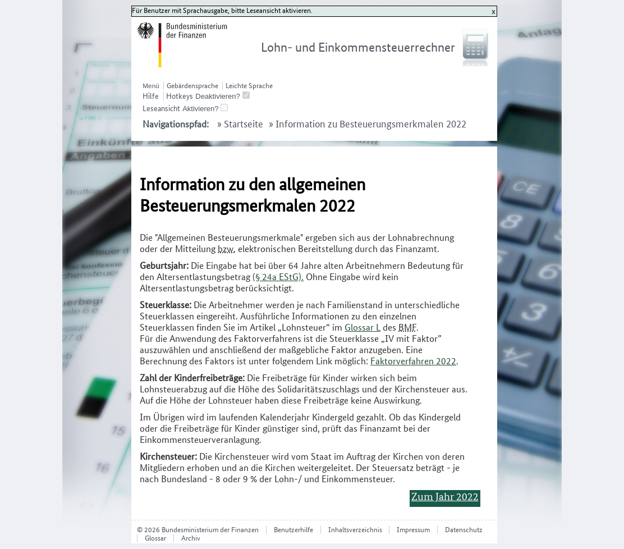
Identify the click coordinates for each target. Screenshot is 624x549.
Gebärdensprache (192, 85)
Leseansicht (161, 108)
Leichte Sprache (249, 85)
